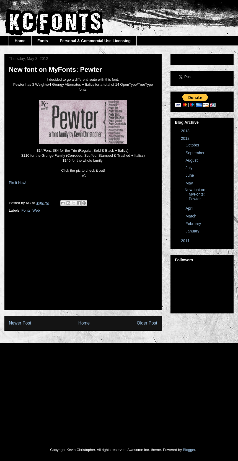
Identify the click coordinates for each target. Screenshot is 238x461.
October (192, 145)
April (189, 208)
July (189, 168)
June (190, 175)
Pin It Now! (17, 183)
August (191, 160)
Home (20, 41)
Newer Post (20, 323)
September (195, 153)
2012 (186, 138)
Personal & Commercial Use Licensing (95, 41)
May (189, 183)
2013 (186, 131)
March (191, 216)
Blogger (189, 450)
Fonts (42, 41)
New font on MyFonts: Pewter (195, 194)
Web (36, 210)
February (193, 223)
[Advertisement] (101, 267)
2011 (186, 241)
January (192, 231)
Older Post (147, 323)
